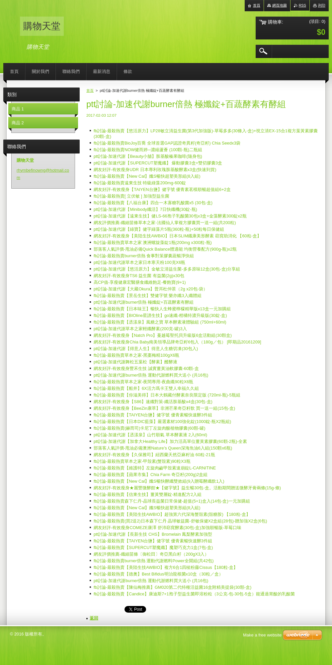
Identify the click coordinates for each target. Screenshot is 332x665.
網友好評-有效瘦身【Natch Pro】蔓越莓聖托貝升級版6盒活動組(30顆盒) (163, 335)
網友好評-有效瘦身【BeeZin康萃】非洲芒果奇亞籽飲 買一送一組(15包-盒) (164, 408)
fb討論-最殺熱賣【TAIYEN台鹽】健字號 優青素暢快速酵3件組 (153, 414)
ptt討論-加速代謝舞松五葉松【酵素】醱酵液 (136, 361)
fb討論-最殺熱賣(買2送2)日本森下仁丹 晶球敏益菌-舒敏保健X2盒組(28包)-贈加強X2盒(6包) (180, 520)
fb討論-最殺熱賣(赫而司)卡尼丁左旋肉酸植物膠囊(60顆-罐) (149, 428)
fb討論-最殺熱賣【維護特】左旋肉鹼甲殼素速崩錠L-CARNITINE (155, 467)
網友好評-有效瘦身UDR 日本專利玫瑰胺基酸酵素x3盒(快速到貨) (155, 169)
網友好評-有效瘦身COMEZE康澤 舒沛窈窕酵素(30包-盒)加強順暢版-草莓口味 (167, 527)
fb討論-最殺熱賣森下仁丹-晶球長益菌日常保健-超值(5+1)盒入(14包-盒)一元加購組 (172, 501)
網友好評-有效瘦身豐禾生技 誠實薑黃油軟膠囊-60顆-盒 (146, 368)
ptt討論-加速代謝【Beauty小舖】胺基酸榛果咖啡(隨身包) (148, 156)
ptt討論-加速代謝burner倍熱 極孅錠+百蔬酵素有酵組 (144, 302)
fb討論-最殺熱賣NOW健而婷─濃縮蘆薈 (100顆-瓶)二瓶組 (148, 149)
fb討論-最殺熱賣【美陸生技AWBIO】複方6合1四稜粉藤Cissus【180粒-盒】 (166, 567)
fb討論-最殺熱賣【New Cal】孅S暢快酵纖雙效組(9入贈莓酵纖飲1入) (159, 481)
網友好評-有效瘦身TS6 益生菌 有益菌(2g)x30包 (139, 275)
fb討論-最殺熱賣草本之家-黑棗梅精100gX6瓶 (136, 355)
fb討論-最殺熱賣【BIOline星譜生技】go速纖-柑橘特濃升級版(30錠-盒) (160, 315)
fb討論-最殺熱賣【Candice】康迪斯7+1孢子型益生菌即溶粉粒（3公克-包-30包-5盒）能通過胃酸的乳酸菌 (194, 593)
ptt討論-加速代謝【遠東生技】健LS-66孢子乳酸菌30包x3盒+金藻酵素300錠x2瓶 (170, 215)
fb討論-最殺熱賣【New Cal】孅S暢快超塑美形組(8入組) (147, 176)
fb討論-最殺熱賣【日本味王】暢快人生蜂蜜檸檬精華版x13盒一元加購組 (162, 308)
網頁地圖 (279, 5)
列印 (321, 5)
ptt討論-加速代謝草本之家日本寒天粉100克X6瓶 (140, 262)
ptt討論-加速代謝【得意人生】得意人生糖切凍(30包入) (146, 348)
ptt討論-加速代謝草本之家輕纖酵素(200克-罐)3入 (140, 328)
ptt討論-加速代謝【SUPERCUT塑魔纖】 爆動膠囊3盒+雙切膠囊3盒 (158, 162)
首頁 (90, 90)
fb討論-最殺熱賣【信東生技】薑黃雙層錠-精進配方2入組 (148, 494)
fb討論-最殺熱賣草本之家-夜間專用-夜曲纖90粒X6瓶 (143, 381)
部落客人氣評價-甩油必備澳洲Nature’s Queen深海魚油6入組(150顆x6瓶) (163, 448)
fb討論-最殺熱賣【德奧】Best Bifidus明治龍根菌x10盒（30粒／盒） (158, 574)
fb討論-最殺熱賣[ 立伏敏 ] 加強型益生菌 (131, 196)
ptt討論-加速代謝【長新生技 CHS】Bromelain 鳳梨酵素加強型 (153, 534)
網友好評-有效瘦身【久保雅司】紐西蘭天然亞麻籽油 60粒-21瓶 (154, 454)
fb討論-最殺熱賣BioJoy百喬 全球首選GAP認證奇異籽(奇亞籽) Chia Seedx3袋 (167, 143)
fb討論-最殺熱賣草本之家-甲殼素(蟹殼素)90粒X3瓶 (142, 461)
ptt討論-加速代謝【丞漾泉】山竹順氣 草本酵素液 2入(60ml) (150, 434)
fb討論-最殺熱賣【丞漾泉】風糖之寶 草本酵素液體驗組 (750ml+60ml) (160, 322)
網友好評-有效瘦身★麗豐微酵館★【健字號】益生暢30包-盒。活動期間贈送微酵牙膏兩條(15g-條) (187, 487)
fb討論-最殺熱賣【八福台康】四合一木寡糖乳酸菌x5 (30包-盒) (153, 202)
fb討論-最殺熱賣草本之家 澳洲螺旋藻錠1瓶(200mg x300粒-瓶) (153, 242)
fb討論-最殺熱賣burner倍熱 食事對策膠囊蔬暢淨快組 (144, 255)
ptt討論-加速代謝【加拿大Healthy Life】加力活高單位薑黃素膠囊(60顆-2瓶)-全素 (170, 441)
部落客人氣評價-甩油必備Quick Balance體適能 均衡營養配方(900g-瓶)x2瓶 (165, 249)
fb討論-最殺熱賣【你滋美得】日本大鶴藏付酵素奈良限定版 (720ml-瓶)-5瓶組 (167, 395)
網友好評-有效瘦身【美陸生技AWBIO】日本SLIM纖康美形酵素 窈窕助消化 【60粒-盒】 (177, 235)
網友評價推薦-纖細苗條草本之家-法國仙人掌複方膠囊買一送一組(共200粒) (165, 222)
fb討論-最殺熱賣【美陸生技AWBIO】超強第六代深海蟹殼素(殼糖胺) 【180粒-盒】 (172, 514)
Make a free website (262, 635)
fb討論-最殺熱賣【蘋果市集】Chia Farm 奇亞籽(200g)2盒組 (151, 474)
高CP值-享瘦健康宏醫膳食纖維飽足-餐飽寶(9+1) (140, 282)
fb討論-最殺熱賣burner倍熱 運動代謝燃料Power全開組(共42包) (154, 560)
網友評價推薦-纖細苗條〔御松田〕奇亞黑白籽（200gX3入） (151, 554)
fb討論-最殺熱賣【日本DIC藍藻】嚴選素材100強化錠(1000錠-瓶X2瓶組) (162, 421)
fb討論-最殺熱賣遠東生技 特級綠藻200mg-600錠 (140, 182)
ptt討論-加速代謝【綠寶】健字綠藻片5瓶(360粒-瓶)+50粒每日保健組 (159, 229)
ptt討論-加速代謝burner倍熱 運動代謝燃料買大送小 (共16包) (151, 375)
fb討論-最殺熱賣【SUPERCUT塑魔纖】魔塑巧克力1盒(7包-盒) (153, 547)
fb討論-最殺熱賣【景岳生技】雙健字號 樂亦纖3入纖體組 (148, 295)
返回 (94, 618)
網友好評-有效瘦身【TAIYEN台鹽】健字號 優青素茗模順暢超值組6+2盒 (162, 189)
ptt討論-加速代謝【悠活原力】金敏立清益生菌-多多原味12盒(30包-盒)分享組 (167, 269)
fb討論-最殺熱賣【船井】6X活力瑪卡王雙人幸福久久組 (146, 388)
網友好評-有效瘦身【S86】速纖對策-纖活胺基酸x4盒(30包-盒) (153, 401)
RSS (302, 5)
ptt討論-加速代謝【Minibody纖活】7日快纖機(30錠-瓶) (145, 209)
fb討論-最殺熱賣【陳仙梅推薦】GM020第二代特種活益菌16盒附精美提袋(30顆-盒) (172, 587)
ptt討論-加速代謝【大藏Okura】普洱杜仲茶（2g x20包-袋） (151, 288)
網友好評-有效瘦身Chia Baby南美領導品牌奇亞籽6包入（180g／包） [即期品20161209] (177, 341)
